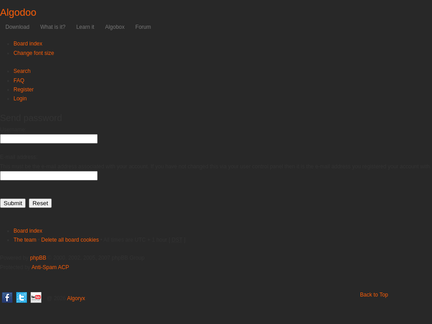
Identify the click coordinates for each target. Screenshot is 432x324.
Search (22, 71)
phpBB (38, 258)
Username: (13, 129)
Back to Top (374, 295)
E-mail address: (18, 157)
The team (25, 240)
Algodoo (18, 12)
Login (20, 98)
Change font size (34, 53)
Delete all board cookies (70, 240)
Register (24, 89)
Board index (28, 43)
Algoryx (76, 298)
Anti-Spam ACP (50, 267)
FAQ (19, 80)
